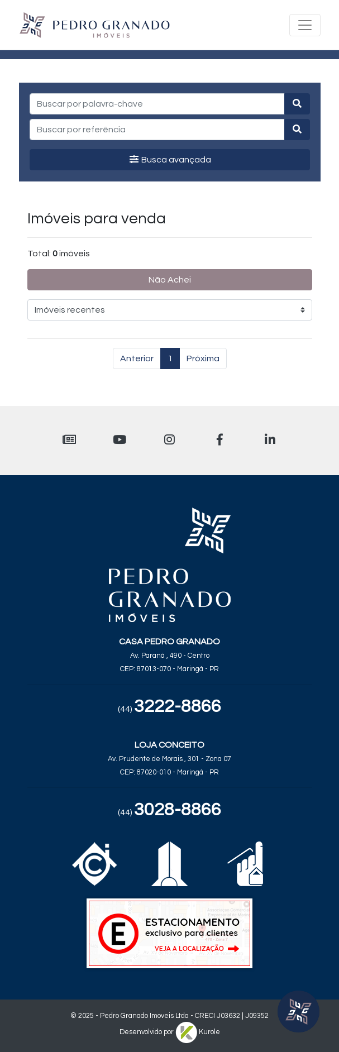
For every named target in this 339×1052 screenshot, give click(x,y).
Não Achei (170, 279)
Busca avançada (169, 159)
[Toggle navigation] (305, 25)
